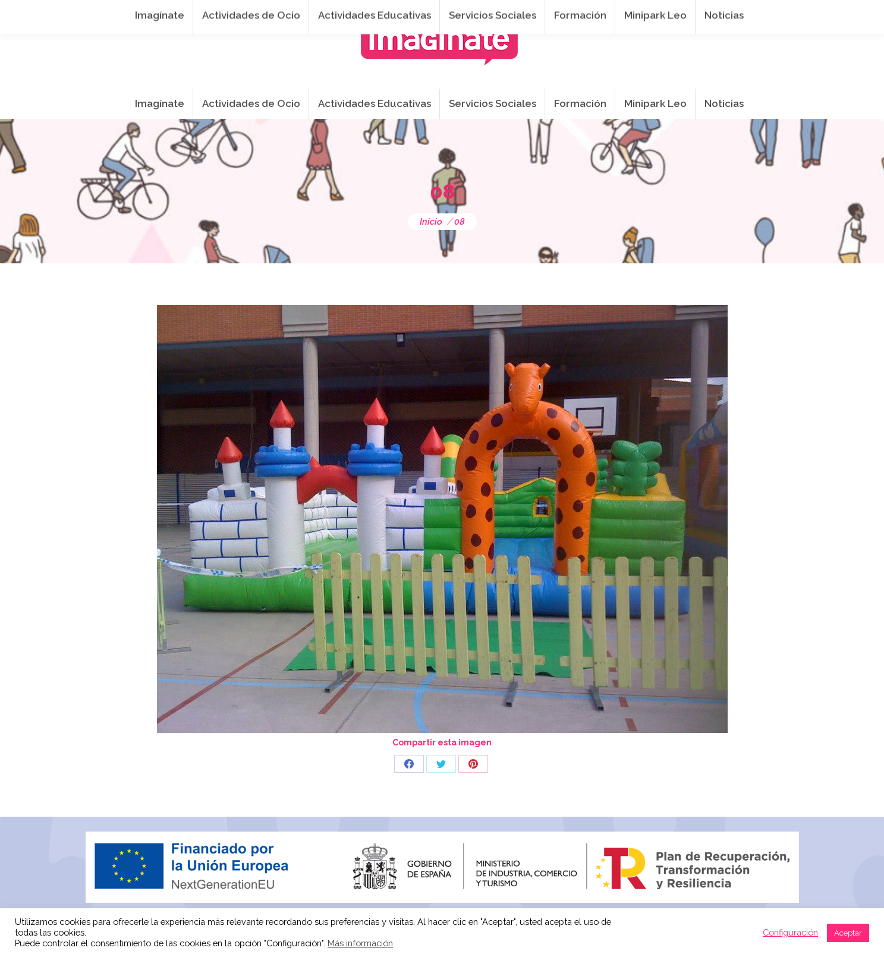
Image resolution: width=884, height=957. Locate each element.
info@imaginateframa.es (394, 12)
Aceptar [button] (848, 932)
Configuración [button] (790, 932)
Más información (360, 943)
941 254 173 (291, 12)
